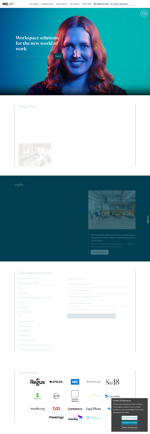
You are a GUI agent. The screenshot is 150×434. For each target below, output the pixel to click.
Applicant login (101, 4)
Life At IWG (86, 4)
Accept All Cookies (129, 418)
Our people (34, 4)
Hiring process (47, 4)
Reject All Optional (129, 428)
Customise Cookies (129, 423)
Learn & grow (61, 4)
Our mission (74, 4)
